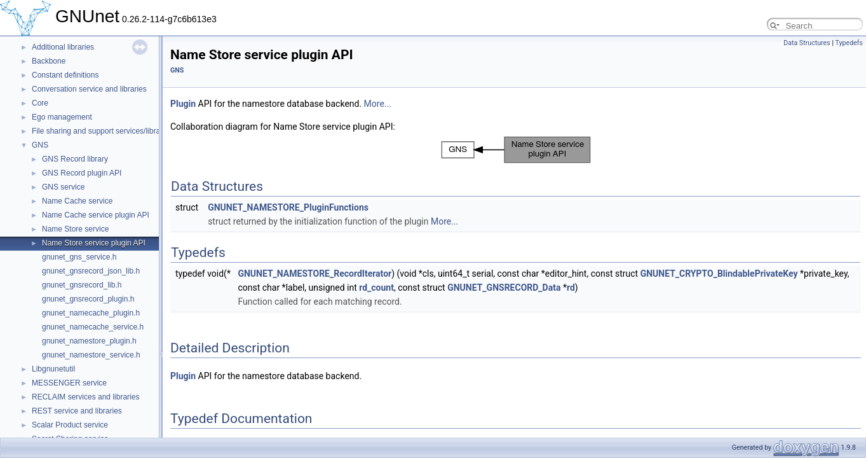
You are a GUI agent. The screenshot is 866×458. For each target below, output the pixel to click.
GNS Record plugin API (81, 173)
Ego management (62, 117)
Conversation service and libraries (89, 89)
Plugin (183, 104)
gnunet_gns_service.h (79, 257)
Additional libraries (63, 47)
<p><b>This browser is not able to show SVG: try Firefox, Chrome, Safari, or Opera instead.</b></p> (515, 150)
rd (571, 287)
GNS (40, 145)
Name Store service (75, 229)
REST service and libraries (77, 410)
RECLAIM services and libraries (85, 396)
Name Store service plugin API (93, 243)
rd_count (376, 287)
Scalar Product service (70, 424)
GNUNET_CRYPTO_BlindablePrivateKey (719, 273)
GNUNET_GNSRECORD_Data (503, 287)
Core (40, 103)
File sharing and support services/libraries (102, 131)
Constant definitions (65, 75)
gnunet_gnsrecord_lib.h (81, 285)
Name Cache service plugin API (95, 215)
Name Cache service (77, 201)
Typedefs (849, 43)
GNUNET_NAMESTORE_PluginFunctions (288, 207)
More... (377, 104)
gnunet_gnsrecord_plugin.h (88, 299)
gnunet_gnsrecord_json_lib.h (91, 271)
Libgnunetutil (53, 368)
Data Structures (806, 43)
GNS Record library (75, 159)
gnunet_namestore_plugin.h (89, 341)
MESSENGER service (69, 382)
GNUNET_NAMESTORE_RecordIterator (314, 273)
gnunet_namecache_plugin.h (91, 313)
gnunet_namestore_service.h (91, 354)
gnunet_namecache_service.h (93, 327)
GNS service (63, 187)
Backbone (48, 61)
